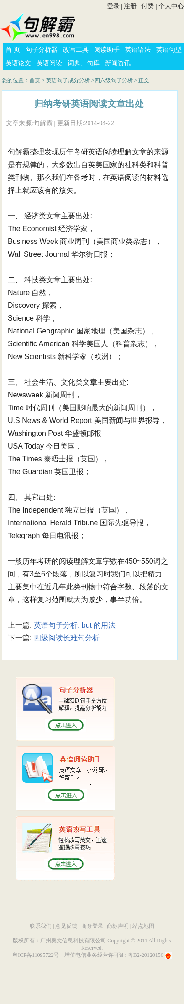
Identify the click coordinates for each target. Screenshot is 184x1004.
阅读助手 (107, 49)
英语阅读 (49, 63)
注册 (130, 6)
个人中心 (171, 6)
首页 (34, 80)
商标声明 (118, 926)
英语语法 (138, 49)
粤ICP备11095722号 (35, 955)
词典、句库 (84, 63)
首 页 (12, 49)
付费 (147, 6)
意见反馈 (66, 926)
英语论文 (18, 63)
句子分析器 (42, 49)
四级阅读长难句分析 (67, 638)
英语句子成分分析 (68, 80)
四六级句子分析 (114, 80)
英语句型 (169, 49)
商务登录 (92, 926)
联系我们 (41, 926)
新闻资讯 (118, 63)
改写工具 (76, 49)
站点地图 (143, 926)
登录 (113, 6)
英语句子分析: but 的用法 (75, 625)
